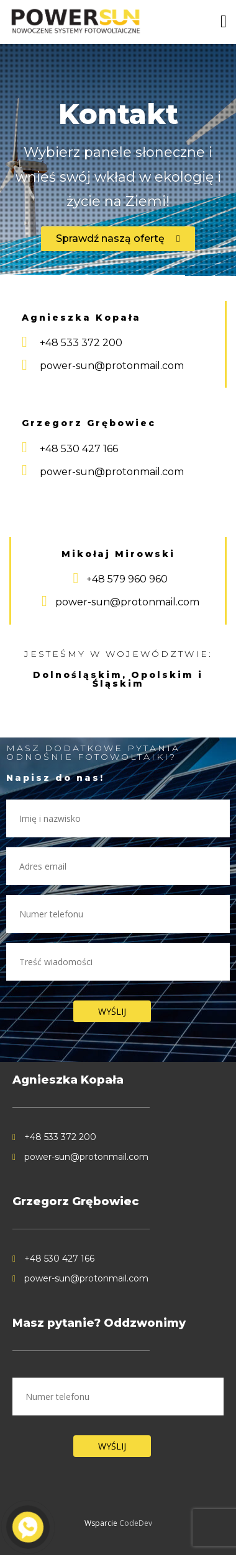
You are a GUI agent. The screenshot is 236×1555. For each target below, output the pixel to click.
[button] (118, 238)
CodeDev (135, 1523)
